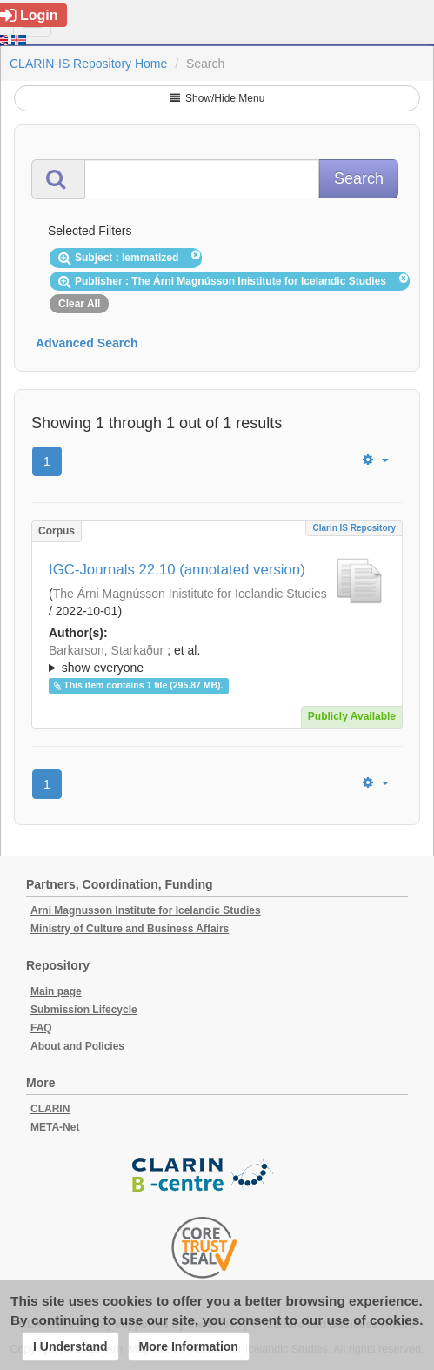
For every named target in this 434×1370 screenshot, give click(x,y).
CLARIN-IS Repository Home (88, 64)
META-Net (54, 1127)
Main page (56, 991)
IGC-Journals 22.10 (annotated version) (177, 569)
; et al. (217, 659)
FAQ (41, 1028)
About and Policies (77, 1046)
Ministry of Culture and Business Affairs (129, 929)
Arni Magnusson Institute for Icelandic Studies (145, 910)
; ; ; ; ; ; (217, 658)
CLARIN (50, 1109)
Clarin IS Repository (354, 528)
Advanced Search (87, 343)
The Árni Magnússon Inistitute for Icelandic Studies (190, 594)
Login (29, 15)
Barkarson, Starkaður (106, 650)
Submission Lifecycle (83, 1010)
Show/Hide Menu (217, 98)
